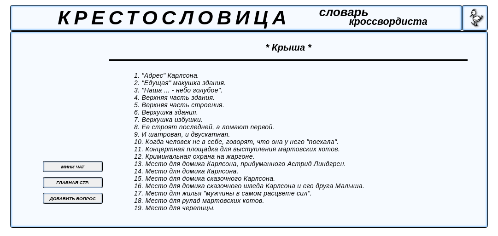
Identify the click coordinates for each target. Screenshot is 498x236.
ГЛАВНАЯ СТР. (72, 182)
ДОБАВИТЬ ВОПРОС (73, 198)
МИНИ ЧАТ (72, 166)
